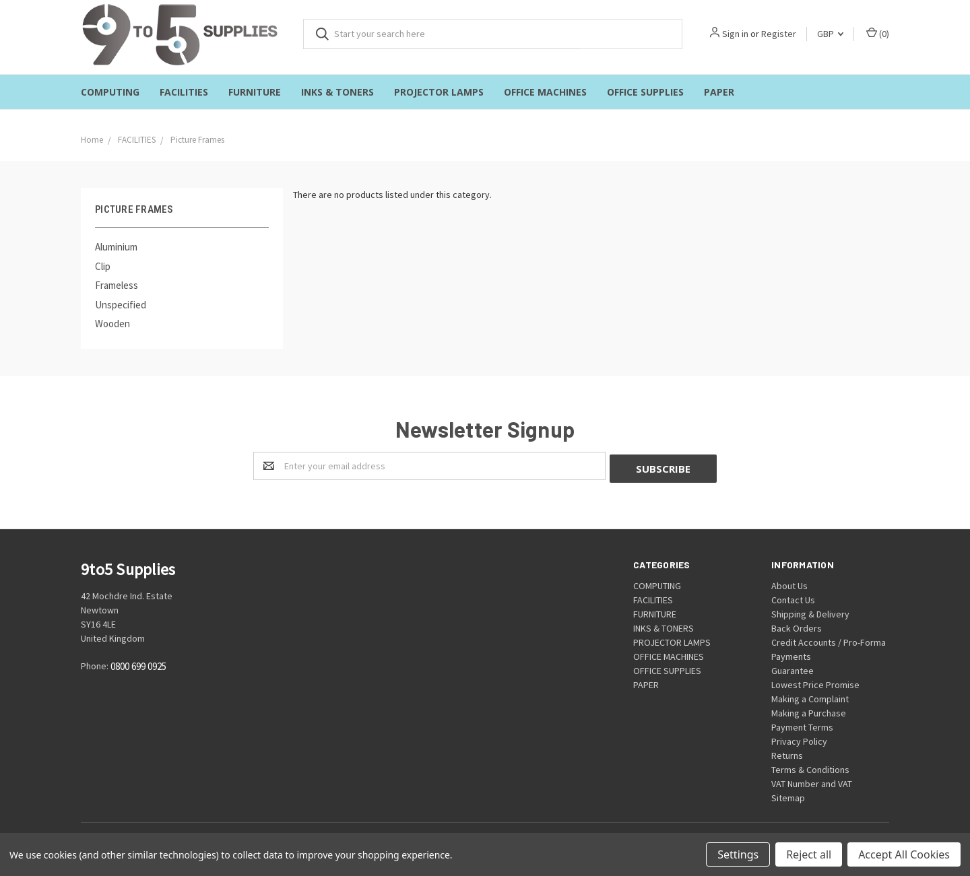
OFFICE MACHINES (545, 92)
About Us (789, 583)
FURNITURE (254, 92)
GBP (830, 34)
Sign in (735, 34)
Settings (737, 854)
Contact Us (793, 597)
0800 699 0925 (138, 664)
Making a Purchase (808, 710)
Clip (102, 266)
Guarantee (792, 668)
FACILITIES (184, 92)
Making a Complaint (810, 696)
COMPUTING (110, 92)
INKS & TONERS (337, 92)
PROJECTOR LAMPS (439, 92)
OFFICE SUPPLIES (645, 92)
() (877, 33)
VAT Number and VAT (811, 781)
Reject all (808, 854)
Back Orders (796, 625)
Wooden (112, 323)
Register (778, 34)
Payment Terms (802, 724)
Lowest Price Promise (815, 682)
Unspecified (120, 304)
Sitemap (788, 795)
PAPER (719, 92)
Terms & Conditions (810, 767)
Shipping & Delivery (810, 611)
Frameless (116, 285)
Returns (787, 753)
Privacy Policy (799, 739)
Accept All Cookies (904, 854)
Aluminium (116, 246)
